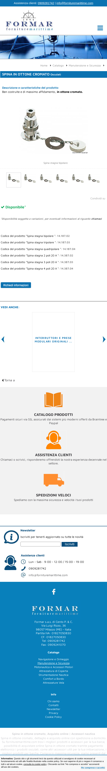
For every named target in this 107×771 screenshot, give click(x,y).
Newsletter (53, 709)
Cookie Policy (53, 716)
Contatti (53, 705)
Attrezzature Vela (53, 682)
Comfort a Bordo (53, 678)
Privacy (53, 713)
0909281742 (46, 3)
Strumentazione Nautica (53, 674)
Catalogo (58, 65)
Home (44, 65)
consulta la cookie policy (35, 764)
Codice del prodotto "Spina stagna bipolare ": (35, 236)
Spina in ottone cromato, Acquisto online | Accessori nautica (53, 733)
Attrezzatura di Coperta (53, 670)
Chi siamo (53, 701)
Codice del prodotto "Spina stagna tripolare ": (35, 242)
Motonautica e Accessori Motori (53, 667)
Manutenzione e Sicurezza (85, 65)
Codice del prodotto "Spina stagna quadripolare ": (38, 249)
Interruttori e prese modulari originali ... (53, 339)
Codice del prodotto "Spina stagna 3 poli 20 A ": (37, 262)
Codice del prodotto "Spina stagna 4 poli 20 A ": (37, 268)
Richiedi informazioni (15, 285)
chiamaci (96, 218)
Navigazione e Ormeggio (53, 659)
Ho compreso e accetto (93, 768)
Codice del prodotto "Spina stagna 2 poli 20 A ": (37, 255)
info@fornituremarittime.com (75, 3)
